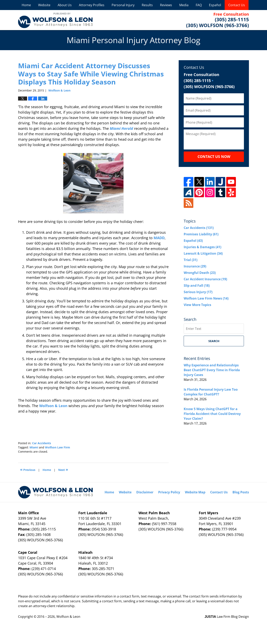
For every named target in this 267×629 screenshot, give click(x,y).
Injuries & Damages (202, 247)
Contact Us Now (214, 156)
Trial (190, 260)
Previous (27, 469)
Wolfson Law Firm (57, 447)
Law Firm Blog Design (227, 616)
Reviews (166, 5)
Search (213, 341)
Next (63, 469)
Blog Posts (240, 492)
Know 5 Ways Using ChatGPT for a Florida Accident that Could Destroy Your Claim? (212, 414)
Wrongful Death (200, 272)
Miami (34, 447)
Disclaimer (144, 492)
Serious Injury (198, 292)
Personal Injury (123, 5)
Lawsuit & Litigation (203, 253)
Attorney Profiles (91, 5)
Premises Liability (201, 234)
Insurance (195, 266)
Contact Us (236, 5)
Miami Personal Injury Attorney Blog (55, 20)
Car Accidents (41, 443)
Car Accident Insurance (205, 279)
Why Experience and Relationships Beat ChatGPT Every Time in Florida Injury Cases (212, 370)
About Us (65, 5)
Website (44, 5)
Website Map (195, 492)
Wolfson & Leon (53, 405)
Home (26, 5)
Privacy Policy (169, 492)
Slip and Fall (197, 285)
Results (147, 5)
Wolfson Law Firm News (206, 298)
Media (184, 5)
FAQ (199, 5)
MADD (159, 237)
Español (215, 5)
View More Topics (197, 305)
